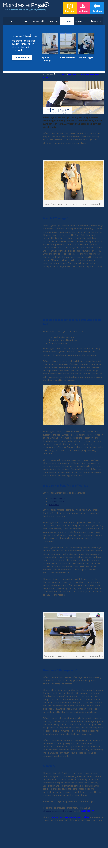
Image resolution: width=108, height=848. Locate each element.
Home (10, 21)
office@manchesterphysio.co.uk (58, 810)
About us (24, 21)
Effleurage (47, 77)
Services (53, 21)
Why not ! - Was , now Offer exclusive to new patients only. (73, 819)
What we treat (96, 21)
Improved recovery (58, 498)
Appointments (81, 21)
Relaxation (54, 504)
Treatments (67, 21)
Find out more (21, 57)
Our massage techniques (88, 74)
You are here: (48, 74)
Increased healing (57, 501)
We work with (38, 21)
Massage (72, 74)
